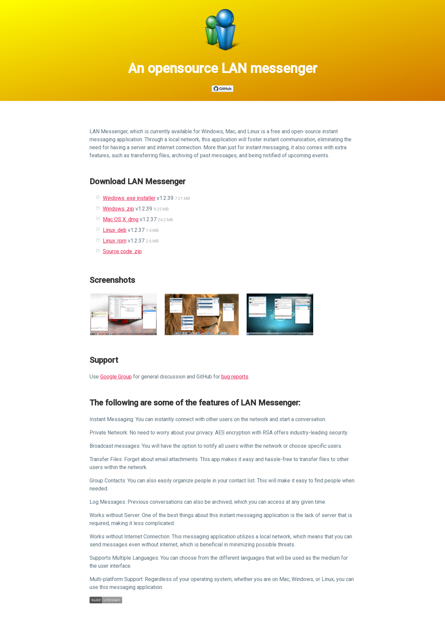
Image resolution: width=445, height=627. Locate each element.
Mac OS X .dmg (120, 219)
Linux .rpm (114, 241)
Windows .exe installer (129, 198)
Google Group (116, 376)
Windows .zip (118, 209)
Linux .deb (114, 230)
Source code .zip (122, 251)
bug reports (234, 376)
